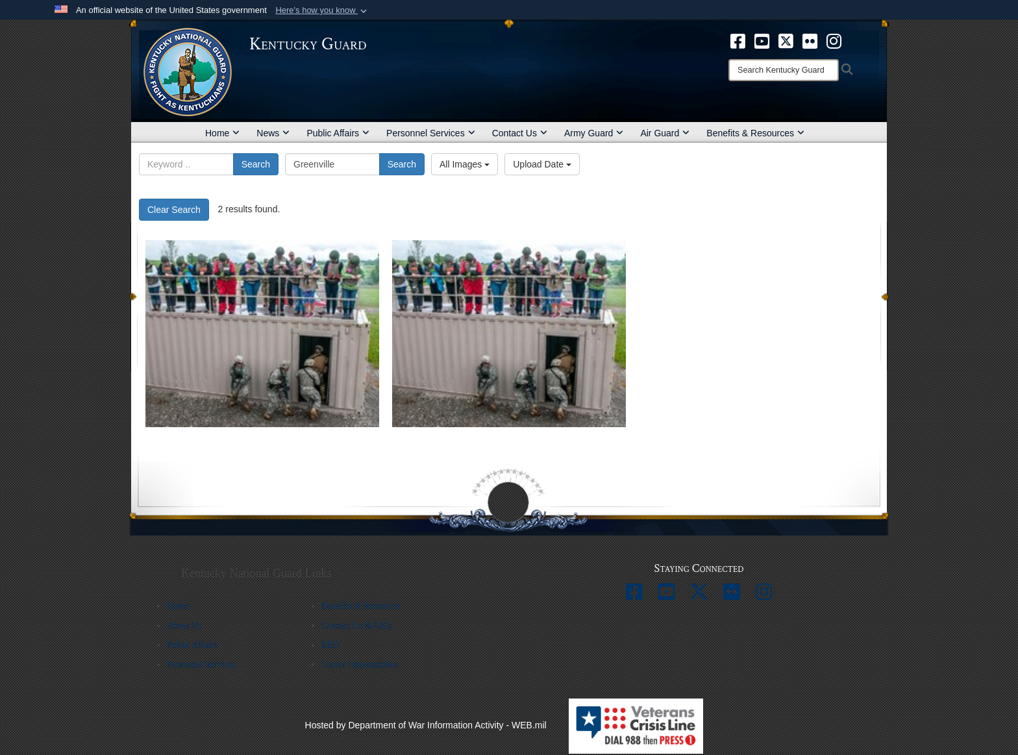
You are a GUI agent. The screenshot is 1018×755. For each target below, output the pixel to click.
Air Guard (664, 133)
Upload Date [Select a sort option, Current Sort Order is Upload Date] (542, 164)
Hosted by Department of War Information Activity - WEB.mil (426, 725)
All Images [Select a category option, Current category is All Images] (465, 164)
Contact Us (519, 133)
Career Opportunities (359, 664)
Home (222, 133)
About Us (184, 625)
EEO (330, 645)
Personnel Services (430, 133)
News (273, 133)
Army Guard (593, 133)
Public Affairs (337, 133)
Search (256, 164)
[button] (322, 10)
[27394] (509, 333)
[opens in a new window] (737, 40)
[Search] (783, 70)
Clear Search (174, 209)
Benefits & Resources (755, 133)
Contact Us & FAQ (356, 625)
